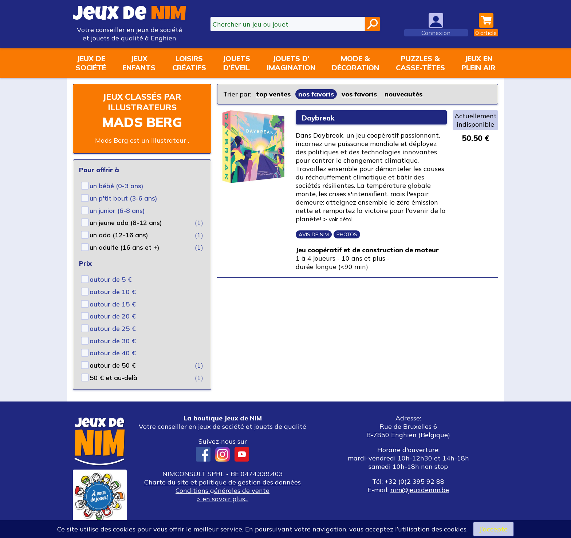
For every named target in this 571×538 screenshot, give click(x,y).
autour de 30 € (113, 341)
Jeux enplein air (478, 63)
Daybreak (321, 117)
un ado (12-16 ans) (119, 235)
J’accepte (493, 529)
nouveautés (403, 94)
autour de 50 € (113, 365)
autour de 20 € (113, 316)
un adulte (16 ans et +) (125, 247)
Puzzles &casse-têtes (420, 63)
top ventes (273, 94)
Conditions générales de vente (222, 490)
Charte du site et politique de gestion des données (222, 482)
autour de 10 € (113, 292)
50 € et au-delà (113, 377)
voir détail (345, 219)
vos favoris (359, 94)
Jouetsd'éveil (236, 63)
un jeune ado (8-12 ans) (126, 222)
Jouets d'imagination (291, 63)
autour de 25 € (113, 328)
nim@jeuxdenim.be (419, 490)
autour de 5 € (111, 279)
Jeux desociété (91, 63)
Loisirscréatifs (189, 63)
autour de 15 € (113, 304)
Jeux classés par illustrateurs (142, 101)
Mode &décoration (355, 63)
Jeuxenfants (138, 63)
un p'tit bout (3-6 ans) (123, 198)
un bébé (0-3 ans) (116, 186)
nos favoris (316, 94)
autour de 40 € (113, 353)
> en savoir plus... (222, 499)
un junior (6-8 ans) (117, 210)
